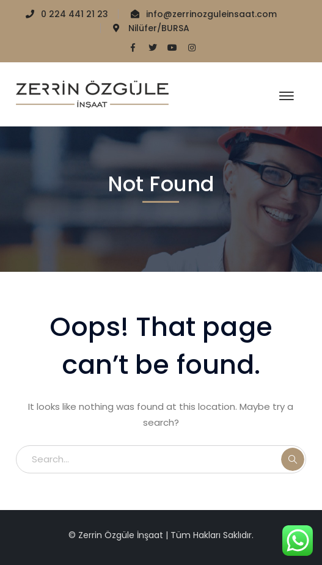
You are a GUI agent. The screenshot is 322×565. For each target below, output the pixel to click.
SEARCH (292, 459)
